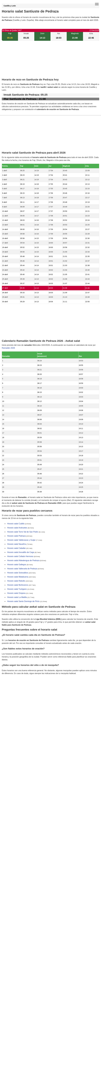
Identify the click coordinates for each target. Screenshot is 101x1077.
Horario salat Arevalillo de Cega (20, 552)
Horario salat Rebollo (16, 581)
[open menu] (97, 4)
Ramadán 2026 (8, 348)
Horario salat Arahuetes (17, 528)
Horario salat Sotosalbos (17, 573)
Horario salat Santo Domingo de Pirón (23, 601)
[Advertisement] (50, 61)
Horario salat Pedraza (16, 536)
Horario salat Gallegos (16, 565)
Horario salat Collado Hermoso (20, 556)
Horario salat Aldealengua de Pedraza (23, 561)
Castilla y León (10, 6)
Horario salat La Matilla (17, 597)
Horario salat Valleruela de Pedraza (22, 569)
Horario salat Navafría (16, 544)
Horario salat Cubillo (15, 524)
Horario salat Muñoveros (17, 585)
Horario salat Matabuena (17, 577)
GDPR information (9, 686)
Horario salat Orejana (16, 593)
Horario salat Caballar (16, 548)
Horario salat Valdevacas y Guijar (21, 540)
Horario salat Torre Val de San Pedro (22, 532)
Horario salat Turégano (17, 589)
